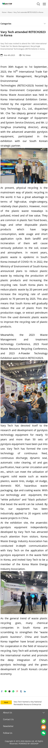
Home (4, 12)
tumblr (21, 691)
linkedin (25, 691)
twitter (9, 691)
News (10, 12)
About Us (7, 712)
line (5, 691)
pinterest (17, 691)
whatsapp (13, 691)
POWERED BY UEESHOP (28, 743)
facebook (2, 691)
